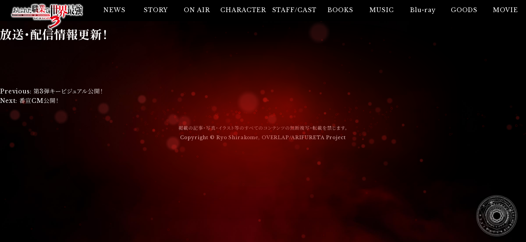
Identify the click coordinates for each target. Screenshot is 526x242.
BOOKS (340, 10)
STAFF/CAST (294, 10)
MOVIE (505, 10)
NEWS (114, 10)
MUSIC (381, 10)
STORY (155, 10)
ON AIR (197, 10)
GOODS (464, 10)
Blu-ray (422, 10)
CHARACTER (243, 10)
